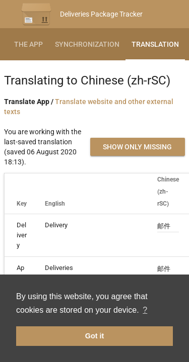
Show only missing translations (137, 149)
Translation (155, 44)
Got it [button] (94, 336)
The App (28, 44)
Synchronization (87, 44)
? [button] (145, 310)
